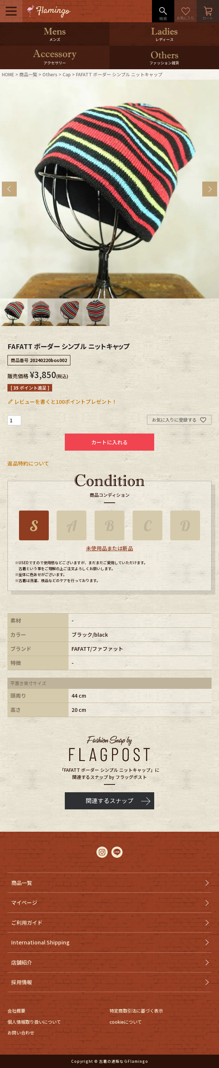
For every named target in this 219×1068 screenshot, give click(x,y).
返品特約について (28, 463)
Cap (67, 74)
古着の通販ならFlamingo (123, 1061)
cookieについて (126, 1022)
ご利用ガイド (26, 922)
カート (208, 11)
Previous (9, 189)
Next (209, 189)
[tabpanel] (109, 189)
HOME (8, 74)
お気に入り (185, 11)
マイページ (24, 902)
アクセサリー (55, 62)
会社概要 (16, 1010)
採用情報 (21, 982)
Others (49, 74)
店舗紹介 (21, 962)
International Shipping (40, 942)
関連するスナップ (109, 800)
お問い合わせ (20, 1032)
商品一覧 (28, 74)
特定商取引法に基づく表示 (136, 1010)
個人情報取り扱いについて (34, 1022)
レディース (164, 39)
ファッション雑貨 (164, 62)
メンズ (54, 39)
